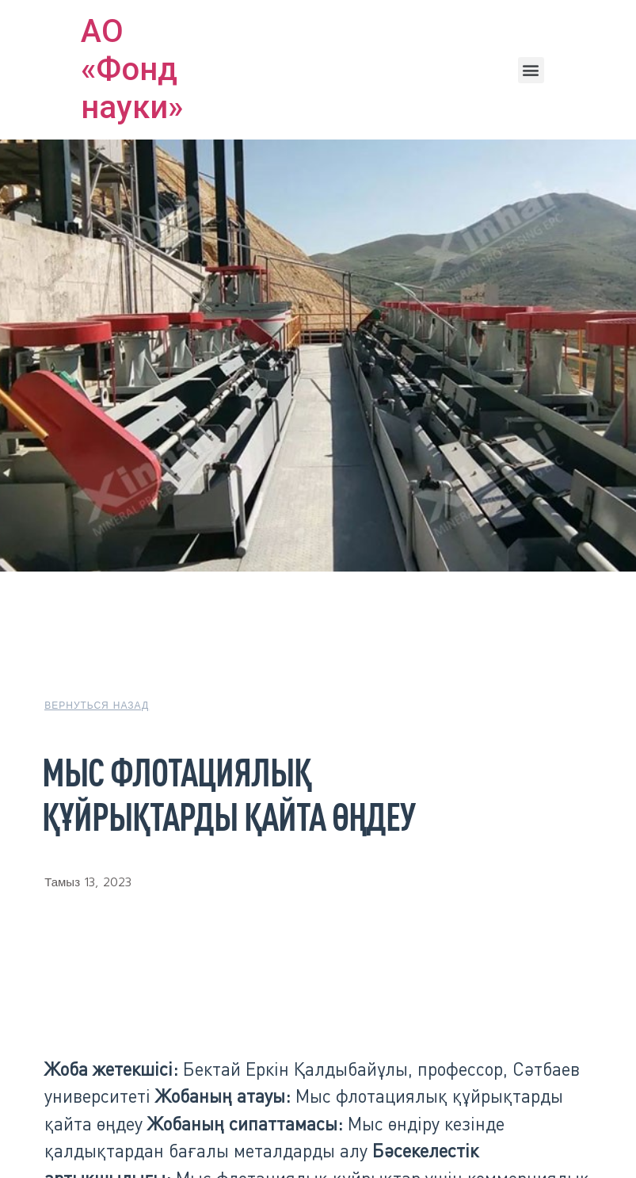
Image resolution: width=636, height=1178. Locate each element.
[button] (531, 70)
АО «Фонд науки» (132, 69)
